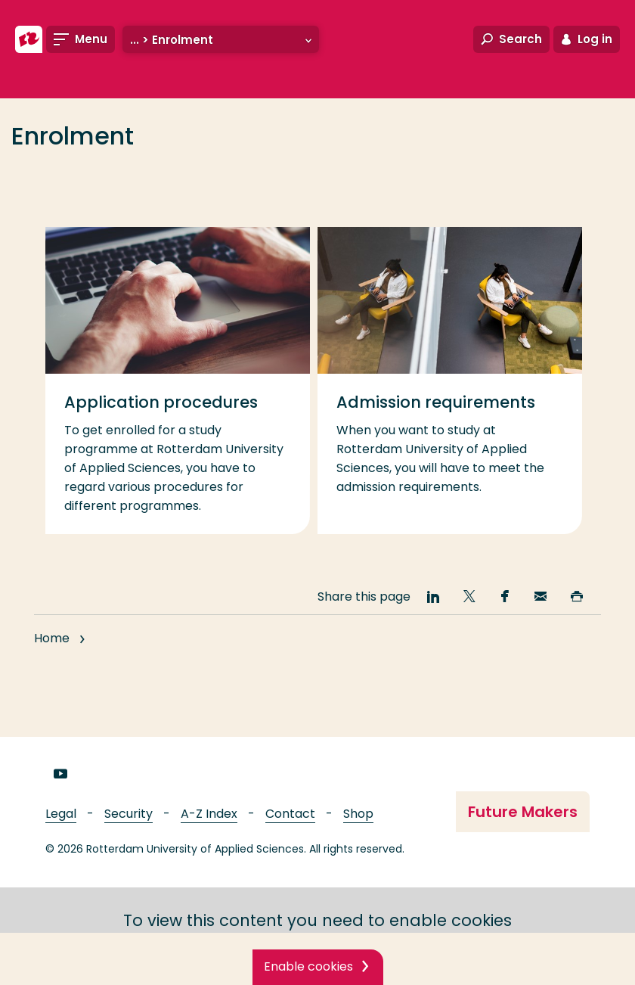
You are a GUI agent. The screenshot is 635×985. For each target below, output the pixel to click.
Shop (358, 813)
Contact (290, 813)
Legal (60, 813)
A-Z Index (209, 813)
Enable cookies (308, 966)
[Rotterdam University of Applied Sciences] (28, 39)
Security (128, 813)
